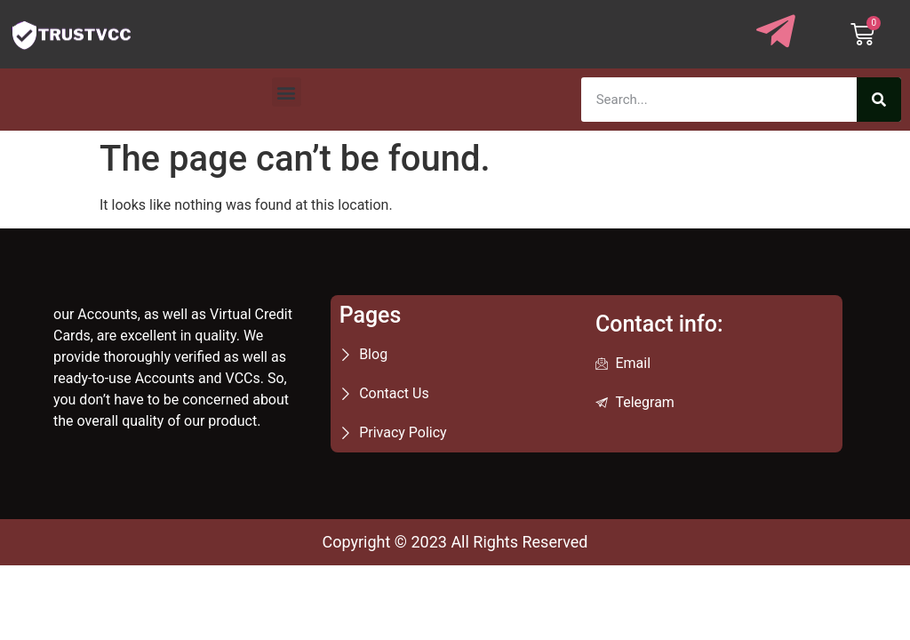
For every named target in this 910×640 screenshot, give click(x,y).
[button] (286, 92)
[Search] (879, 99)
